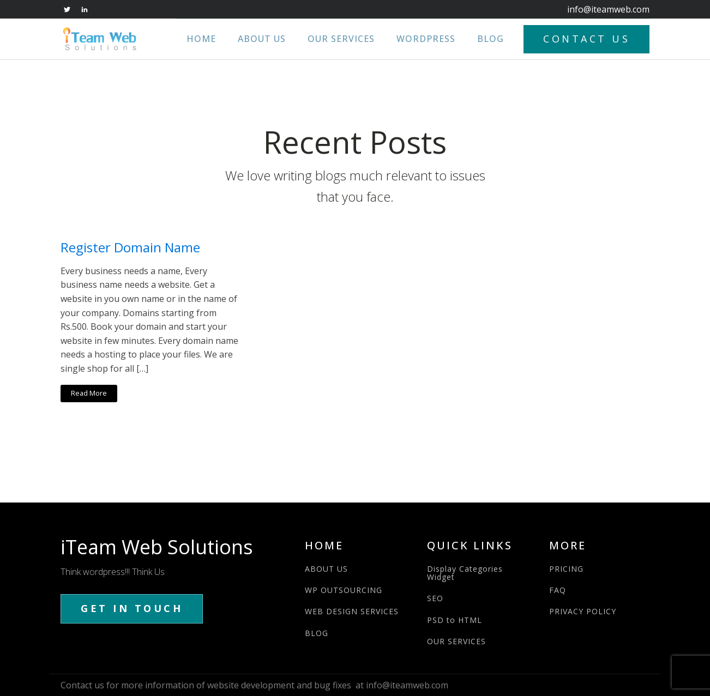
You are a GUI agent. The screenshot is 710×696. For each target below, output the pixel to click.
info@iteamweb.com (608, 9)
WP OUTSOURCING (343, 590)
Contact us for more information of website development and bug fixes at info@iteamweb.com (254, 685)
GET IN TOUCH (132, 608)
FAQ (557, 590)
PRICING (566, 569)
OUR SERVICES (456, 641)
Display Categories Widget (465, 573)
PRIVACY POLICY (582, 611)
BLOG (316, 633)
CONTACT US (586, 38)
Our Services (341, 39)
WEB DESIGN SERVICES (352, 611)
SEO (435, 598)
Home (201, 39)
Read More (89, 393)
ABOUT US (326, 569)
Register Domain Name (130, 248)
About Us (262, 39)
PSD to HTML (454, 620)
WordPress (425, 39)
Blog (490, 39)
